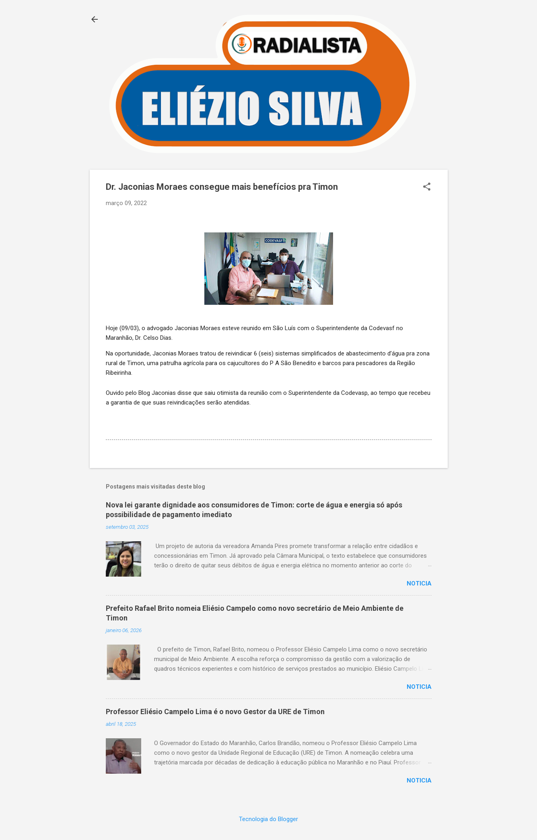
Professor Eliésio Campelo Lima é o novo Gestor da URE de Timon (215, 711)
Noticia (419, 583)
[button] (427, 187)
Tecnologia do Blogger (268, 819)
